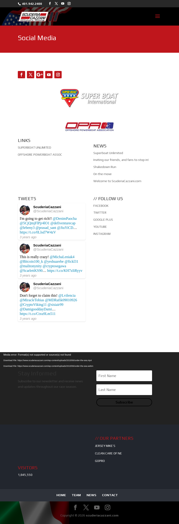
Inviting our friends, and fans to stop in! (121, 160)
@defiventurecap (63, 223)
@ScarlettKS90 (31, 270)
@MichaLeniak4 (62, 257)
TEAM (76, 495)
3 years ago (28, 237)
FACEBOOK (100, 205)
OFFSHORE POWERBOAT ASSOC (40, 154)
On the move (102, 174)
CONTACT (110, 495)
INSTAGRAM (102, 234)
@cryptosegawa (54, 266)
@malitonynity (31, 266)
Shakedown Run (104, 167)
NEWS (91, 495)
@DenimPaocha (64, 218)
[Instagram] (69, 3)
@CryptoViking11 (33, 305)
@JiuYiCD (65, 228)
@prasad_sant (46, 228)
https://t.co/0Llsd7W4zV (38, 232)
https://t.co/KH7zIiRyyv (64, 270)
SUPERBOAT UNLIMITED (34, 147)
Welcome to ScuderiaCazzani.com (117, 181)
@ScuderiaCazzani (48, 211)
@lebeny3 (27, 228)
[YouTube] (62, 3)
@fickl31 (71, 261)
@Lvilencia (67, 295)
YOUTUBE (100, 226)
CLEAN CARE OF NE (108, 453)
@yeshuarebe (54, 261)
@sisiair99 (55, 305)
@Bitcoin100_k (31, 261)
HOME (61, 495)
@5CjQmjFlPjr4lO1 (34, 223)
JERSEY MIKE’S (105, 446)
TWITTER (99, 212)
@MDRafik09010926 (61, 300)
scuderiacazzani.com (102, 515)
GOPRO (100, 461)
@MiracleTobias (32, 300)
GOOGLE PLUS (103, 219)
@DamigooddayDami (36, 309)
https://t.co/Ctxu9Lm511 (37, 314)
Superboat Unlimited (108, 153)
